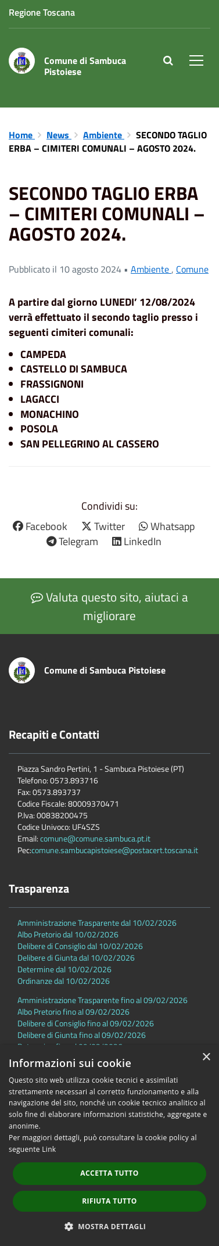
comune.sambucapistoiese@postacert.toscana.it (114, 850)
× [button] (206, 1057)
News (58, 135)
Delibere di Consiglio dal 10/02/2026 (80, 946)
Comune (192, 269)
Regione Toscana (42, 12)
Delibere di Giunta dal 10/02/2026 (76, 957)
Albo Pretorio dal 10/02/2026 (68, 934)
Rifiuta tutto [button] (109, 1201)
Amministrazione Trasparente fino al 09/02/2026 (102, 1000)
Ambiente (103, 135)
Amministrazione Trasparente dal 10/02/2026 (97, 922)
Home (22, 135)
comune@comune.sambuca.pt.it (95, 838)
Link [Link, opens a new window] (49, 1149)
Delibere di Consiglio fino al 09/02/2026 (85, 1023)
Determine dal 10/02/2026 (64, 969)
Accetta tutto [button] (109, 1173)
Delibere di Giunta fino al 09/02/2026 (81, 1035)
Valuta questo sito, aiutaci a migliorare (109, 606)
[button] (109, 1226)
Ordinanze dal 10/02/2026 (63, 981)
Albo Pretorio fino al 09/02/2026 (73, 1011)
